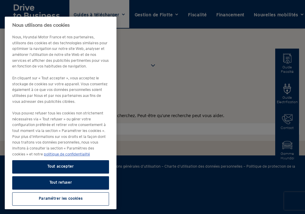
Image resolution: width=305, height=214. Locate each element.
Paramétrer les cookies (61, 199)
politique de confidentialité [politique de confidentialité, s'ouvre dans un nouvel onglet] (67, 154)
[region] (60, 113)
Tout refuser (60, 183)
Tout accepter (60, 167)
